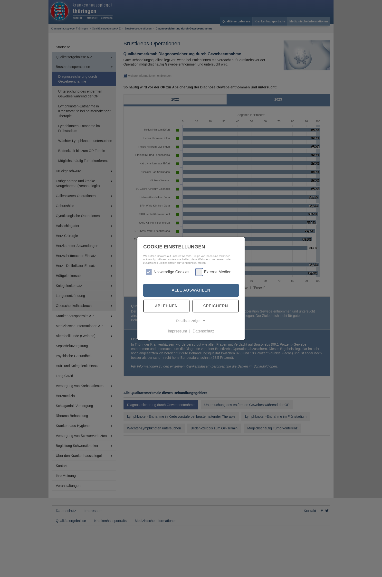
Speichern (215, 306)
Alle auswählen (191, 290)
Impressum (177, 331)
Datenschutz (203, 331)
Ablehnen (166, 306)
